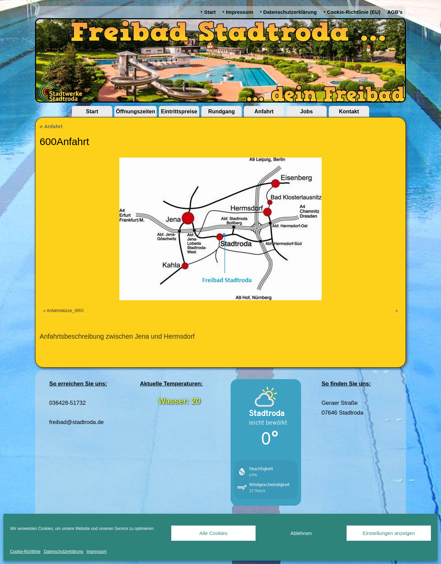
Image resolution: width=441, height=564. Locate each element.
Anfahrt (264, 111)
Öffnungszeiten (135, 111)
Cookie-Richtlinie (25, 551)
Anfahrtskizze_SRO (65, 310)
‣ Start (208, 12)
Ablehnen (301, 533)
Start (92, 111)
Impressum (97, 551)
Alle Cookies (213, 533)
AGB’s (395, 12)
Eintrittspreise (179, 111)
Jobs (306, 111)
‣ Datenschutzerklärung (288, 12)
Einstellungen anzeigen (388, 533)
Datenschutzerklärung (63, 551)
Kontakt (349, 111)
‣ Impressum (238, 12)
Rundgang (221, 111)
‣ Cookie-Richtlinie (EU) (352, 12)
